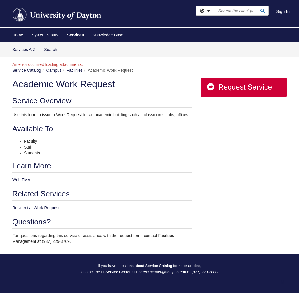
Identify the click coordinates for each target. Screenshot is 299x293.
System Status (45, 35)
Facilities (75, 70)
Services (75, 35)
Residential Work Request (36, 207)
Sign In (283, 11)
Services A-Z (23, 49)
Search (52, 49)
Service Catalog (26, 70)
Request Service (239, 87)
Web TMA (21, 179)
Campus (54, 70)
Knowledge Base (108, 35)
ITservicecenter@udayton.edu (161, 272)
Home (17, 35)
